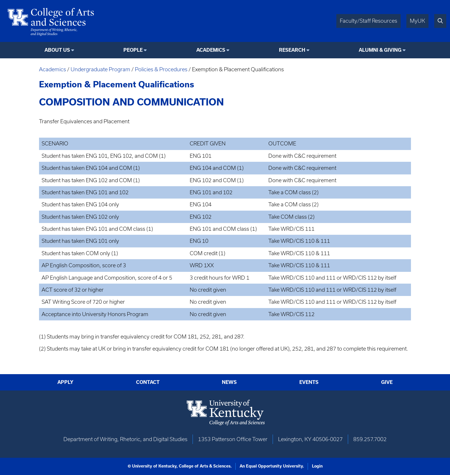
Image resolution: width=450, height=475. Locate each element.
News (229, 382)
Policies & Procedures (161, 69)
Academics (52, 69)
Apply (65, 382)
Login (317, 466)
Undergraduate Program (100, 69)
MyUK (417, 21)
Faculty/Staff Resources (368, 21)
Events (309, 382)
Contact (148, 382)
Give (387, 382)
